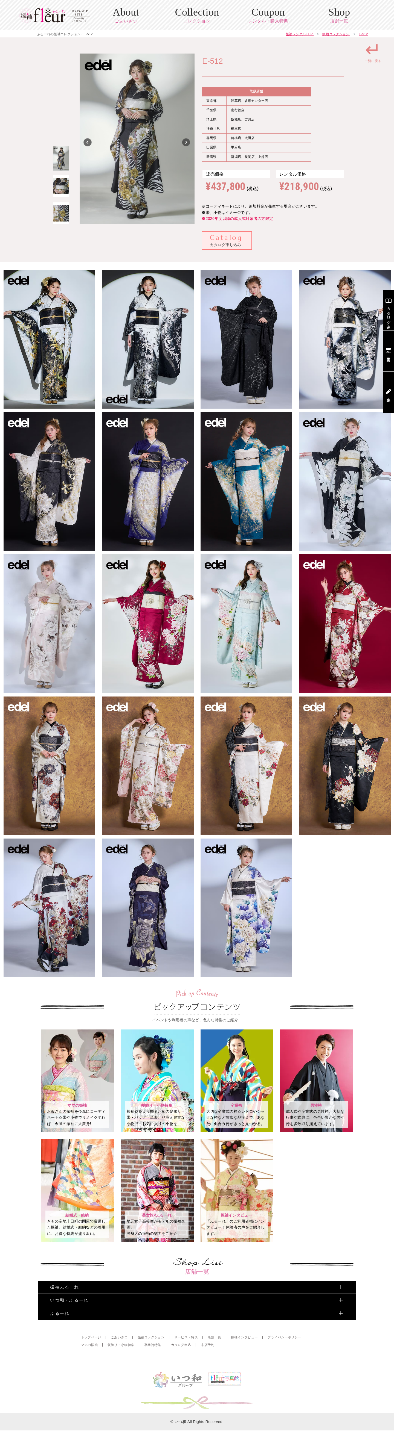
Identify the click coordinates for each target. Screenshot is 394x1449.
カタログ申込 (181, 1363)
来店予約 (207, 1363)
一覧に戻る (373, 51)
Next (186, 142)
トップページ (91, 1355)
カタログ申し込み (226, 240)
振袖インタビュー (244, 1355)
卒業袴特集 (152, 1363)
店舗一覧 (214, 1355)
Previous (87, 142)
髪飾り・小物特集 (121, 1363)
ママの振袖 (89, 1363)
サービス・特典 (186, 1355)
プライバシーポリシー (284, 1355)
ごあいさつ (119, 1355)
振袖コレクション (151, 1355)
